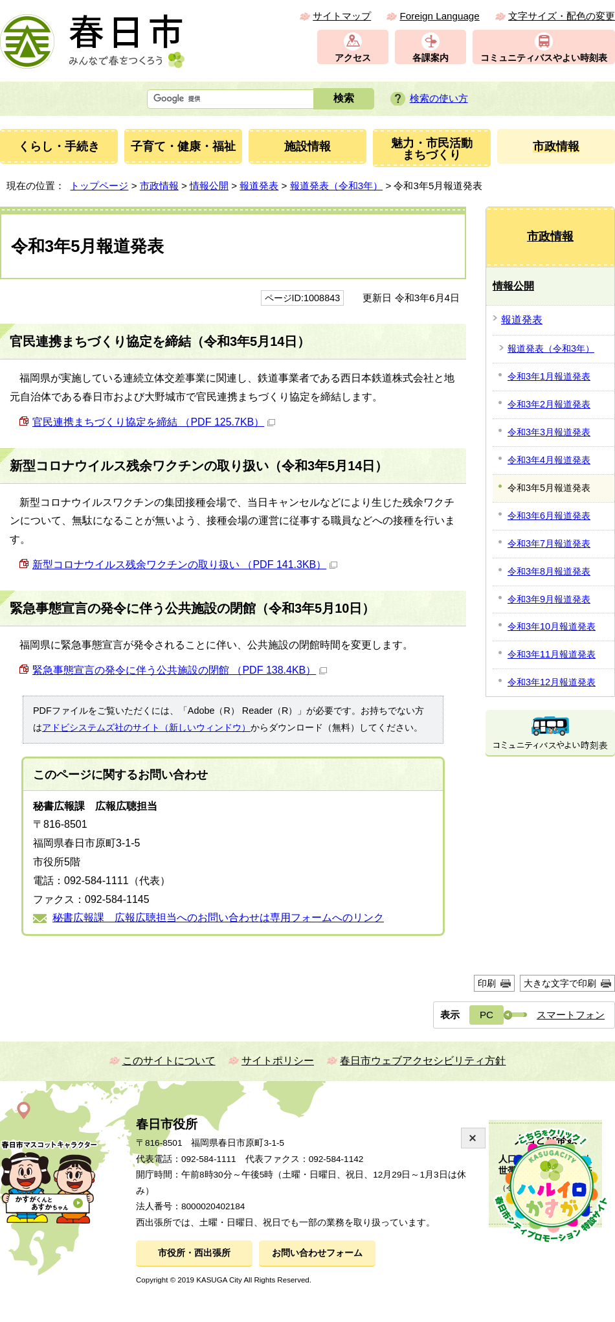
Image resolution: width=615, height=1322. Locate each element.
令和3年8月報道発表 (549, 571)
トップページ (99, 185)
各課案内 (430, 58)
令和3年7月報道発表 (549, 543)
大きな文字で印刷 (560, 983)
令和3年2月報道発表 (549, 404)
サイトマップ (342, 15)
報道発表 (259, 185)
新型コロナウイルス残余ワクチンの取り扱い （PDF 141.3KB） (184, 564)
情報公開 (209, 185)
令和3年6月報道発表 (549, 515)
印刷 (487, 983)
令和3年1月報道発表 (549, 376)
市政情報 (159, 185)
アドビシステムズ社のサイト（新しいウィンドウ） (146, 727)
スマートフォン (571, 1014)
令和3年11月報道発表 (552, 654)
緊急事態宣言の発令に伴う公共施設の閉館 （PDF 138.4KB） (179, 670)
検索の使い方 (439, 98)
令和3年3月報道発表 (549, 432)
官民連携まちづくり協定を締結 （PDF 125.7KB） (153, 421)
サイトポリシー (277, 1060)
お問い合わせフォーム (317, 1253)
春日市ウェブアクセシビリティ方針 (423, 1060)
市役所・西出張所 (194, 1253)
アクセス (353, 58)
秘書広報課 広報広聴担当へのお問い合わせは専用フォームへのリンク (218, 917)
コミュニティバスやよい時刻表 (543, 58)
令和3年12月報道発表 (552, 682)
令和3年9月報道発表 (549, 599)
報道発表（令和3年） (336, 185)
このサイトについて (169, 1060)
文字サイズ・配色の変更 (561, 15)
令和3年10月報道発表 (552, 626)
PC (486, 1014)
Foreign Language (439, 15)
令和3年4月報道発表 (549, 460)
